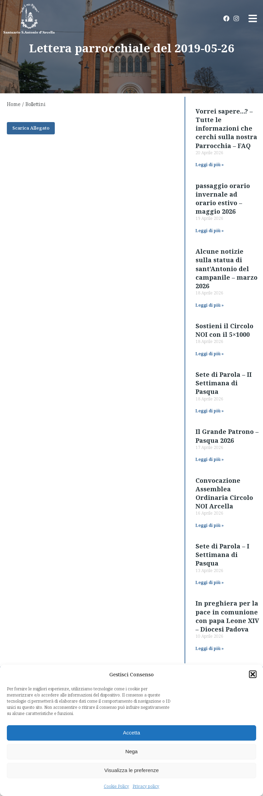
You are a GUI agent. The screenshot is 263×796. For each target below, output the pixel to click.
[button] (252, 674)
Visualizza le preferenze (131, 770)
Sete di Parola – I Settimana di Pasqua (222, 554)
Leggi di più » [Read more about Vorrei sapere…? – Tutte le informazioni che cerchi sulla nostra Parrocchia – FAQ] (210, 165)
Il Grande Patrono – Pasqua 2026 (227, 435)
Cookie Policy (116, 786)
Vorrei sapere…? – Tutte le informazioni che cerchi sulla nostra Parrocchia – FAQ (226, 128)
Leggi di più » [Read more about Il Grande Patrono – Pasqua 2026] (210, 459)
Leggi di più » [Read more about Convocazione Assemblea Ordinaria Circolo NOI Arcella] (210, 525)
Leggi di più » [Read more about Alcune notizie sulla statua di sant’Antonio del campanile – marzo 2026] (210, 305)
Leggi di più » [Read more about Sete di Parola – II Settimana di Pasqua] (210, 411)
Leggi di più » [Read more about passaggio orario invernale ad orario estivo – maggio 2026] (210, 231)
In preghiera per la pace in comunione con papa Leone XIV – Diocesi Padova (227, 616)
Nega (131, 751)
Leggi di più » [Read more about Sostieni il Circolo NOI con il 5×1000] (210, 354)
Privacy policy (146, 786)
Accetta (131, 732)
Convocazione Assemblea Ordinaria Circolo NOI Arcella (224, 493)
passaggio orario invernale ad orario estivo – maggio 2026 (223, 199)
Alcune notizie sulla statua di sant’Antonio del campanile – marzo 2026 (227, 268)
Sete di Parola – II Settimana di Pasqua (224, 383)
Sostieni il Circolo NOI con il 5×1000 (224, 330)
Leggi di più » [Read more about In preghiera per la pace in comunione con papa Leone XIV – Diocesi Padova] (210, 648)
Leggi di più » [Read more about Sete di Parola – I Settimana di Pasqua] (210, 582)
